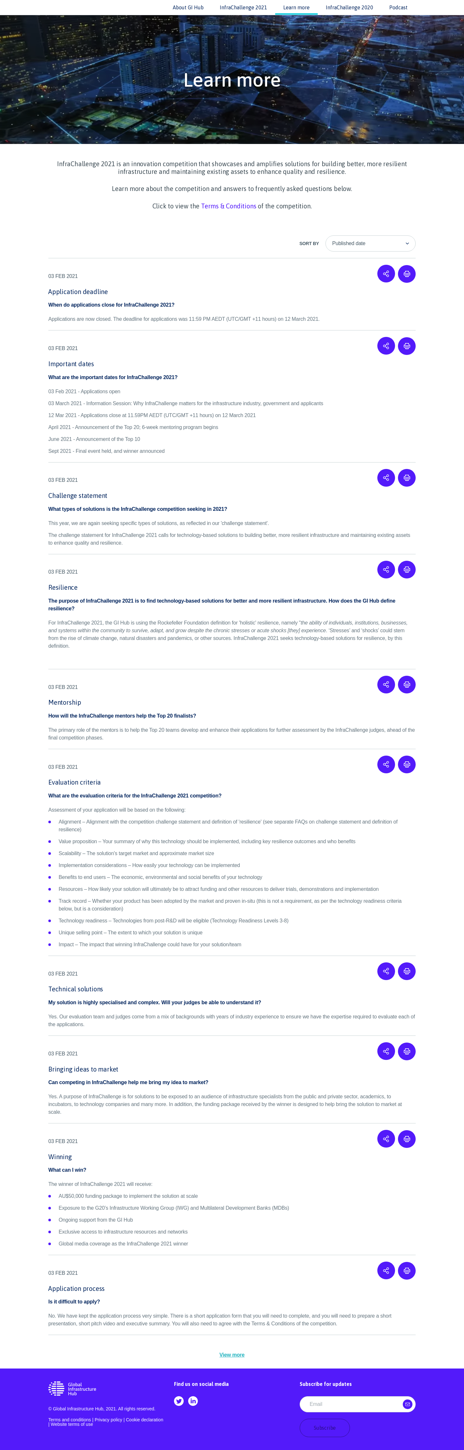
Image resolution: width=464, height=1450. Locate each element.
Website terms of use (72, 1424)
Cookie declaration (144, 1419)
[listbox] (370, 243)
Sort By (309, 243)
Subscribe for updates (326, 1384)
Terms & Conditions (228, 206)
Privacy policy (108, 1419)
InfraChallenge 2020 (349, 7)
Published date (348, 243)
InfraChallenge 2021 (243, 7)
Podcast (398, 7)
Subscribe (325, 1428)
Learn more (296, 7)
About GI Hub (188, 7)
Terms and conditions (69, 1419)
